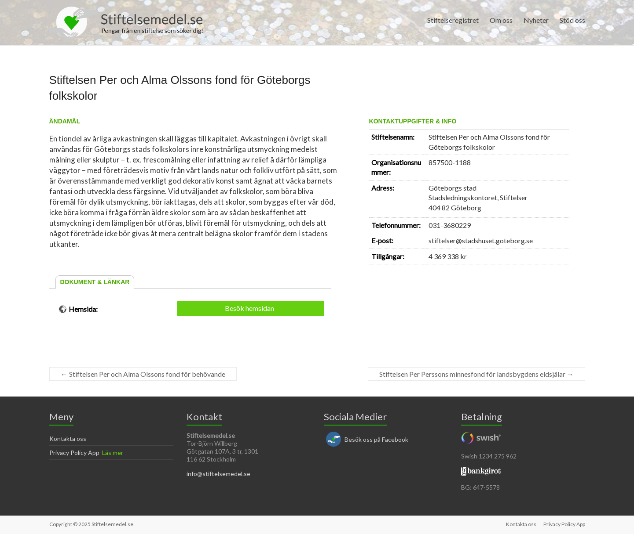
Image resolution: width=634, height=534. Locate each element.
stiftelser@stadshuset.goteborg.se (481, 240)
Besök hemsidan (249, 308)
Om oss (501, 20)
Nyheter (536, 20)
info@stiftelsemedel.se (218, 473)
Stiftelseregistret (453, 20)
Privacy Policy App (74, 452)
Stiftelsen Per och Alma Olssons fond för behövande (143, 374)
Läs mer (112, 452)
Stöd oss (572, 20)
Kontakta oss (67, 438)
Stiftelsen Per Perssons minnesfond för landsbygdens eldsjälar (476, 374)
